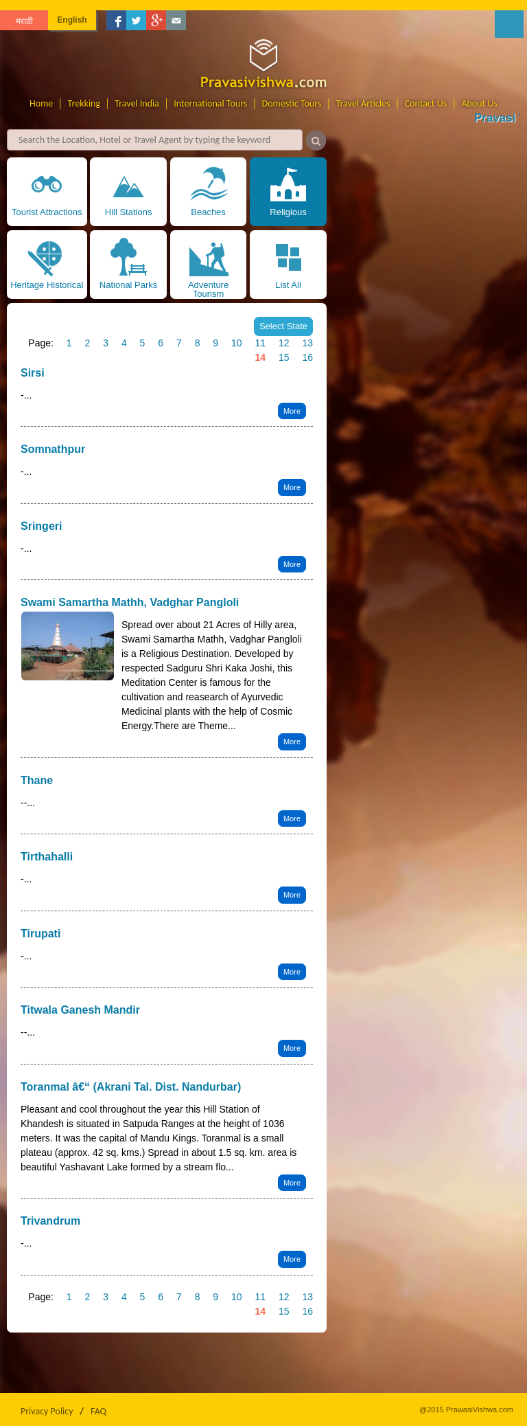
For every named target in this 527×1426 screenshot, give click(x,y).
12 (284, 342)
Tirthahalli (47, 856)
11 (260, 342)
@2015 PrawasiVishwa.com (466, 1409)
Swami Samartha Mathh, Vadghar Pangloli (130, 602)
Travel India (137, 103)
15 (284, 357)
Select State (283, 326)
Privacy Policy (47, 1411)
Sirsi (33, 373)
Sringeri (41, 526)
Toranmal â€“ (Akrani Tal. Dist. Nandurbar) (131, 1087)
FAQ (98, 1411)
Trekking (84, 103)
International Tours (210, 103)
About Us (479, 103)
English (71, 20)
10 (236, 342)
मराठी (24, 21)
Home (41, 103)
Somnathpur (53, 449)
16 (307, 357)
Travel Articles (363, 103)
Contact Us (426, 103)
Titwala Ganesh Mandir (80, 1010)
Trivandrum (50, 1221)
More (292, 411)
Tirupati (40, 933)
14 (260, 357)
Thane (37, 780)
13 (307, 342)
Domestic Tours (292, 103)
